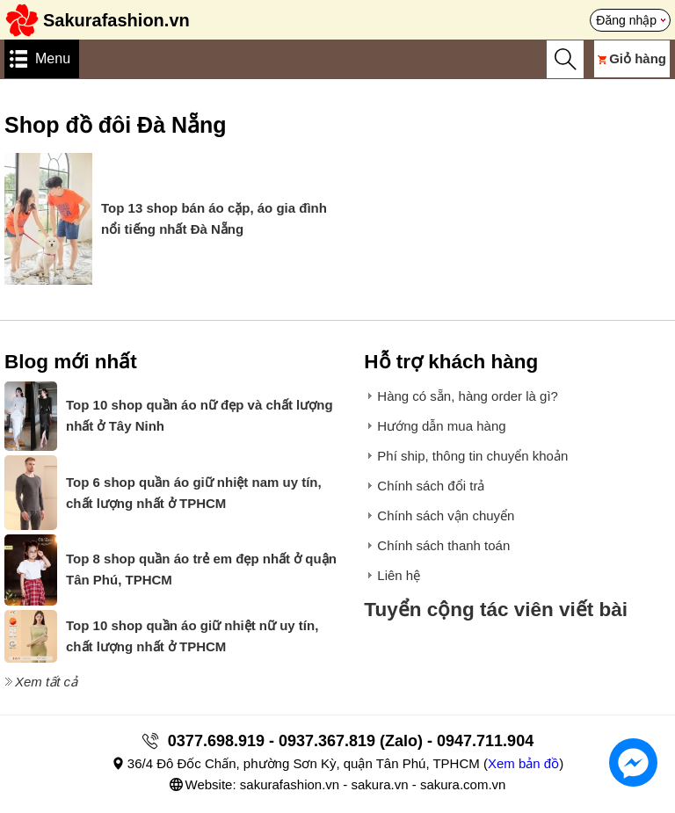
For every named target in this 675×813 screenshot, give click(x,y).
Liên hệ (398, 575)
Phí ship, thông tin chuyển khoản (472, 455)
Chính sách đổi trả (430, 485)
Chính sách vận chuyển (445, 515)
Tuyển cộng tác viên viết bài (496, 610)
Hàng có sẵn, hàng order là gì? (467, 395)
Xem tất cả (46, 681)
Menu (52, 58)
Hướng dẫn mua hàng (441, 425)
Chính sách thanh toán (443, 545)
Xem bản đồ (523, 763)
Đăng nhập (626, 20)
